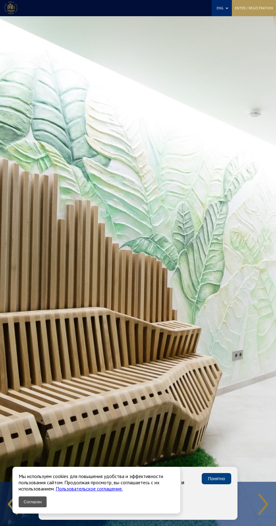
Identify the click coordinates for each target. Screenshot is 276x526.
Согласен (33, 502)
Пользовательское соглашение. (89, 489)
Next (263, 504)
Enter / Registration (254, 8)
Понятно (216, 478)
